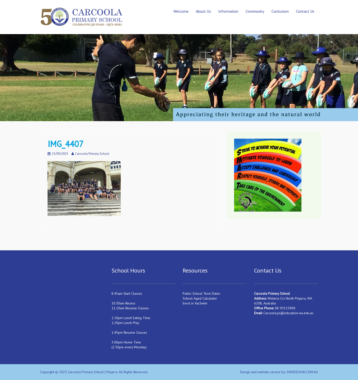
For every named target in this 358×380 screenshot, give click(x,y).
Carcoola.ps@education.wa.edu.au (288, 313)
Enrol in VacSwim (195, 303)
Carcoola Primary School (92, 154)
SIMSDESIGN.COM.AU (302, 372)
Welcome (181, 11)
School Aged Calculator (200, 298)
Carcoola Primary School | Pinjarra (92, 372)
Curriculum (280, 11)
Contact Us (305, 11)
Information (228, 11)
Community (255, 11)
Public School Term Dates (201, 293)
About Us (203, 11)
